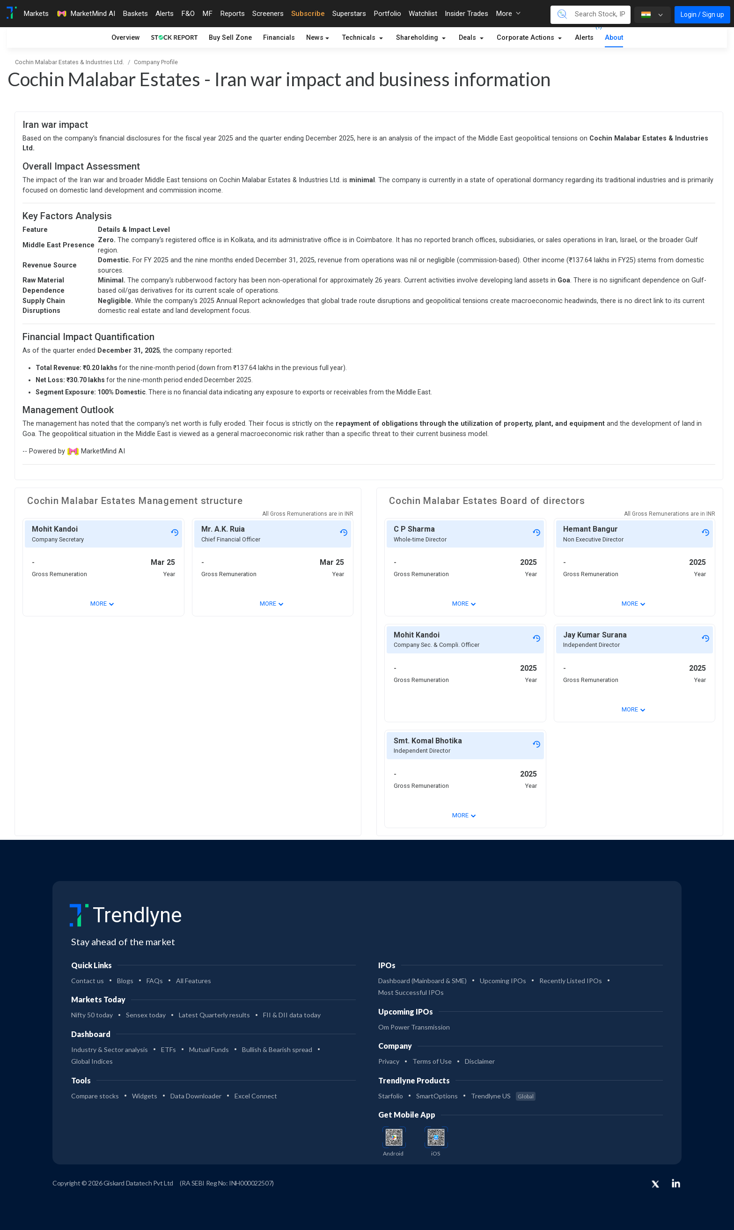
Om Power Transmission (414, 1027)
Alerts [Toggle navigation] (164, 13)
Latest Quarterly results (214, 1015)
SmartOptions (437, 1096)
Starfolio (390, 1096)
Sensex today (146, 1015)
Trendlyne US (503, 1096)
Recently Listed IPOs (570, 981)
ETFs (168, 1049)
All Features (193, 981)
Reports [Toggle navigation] (232, 13)
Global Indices (92, 1061)
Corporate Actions (526, 38)
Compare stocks (95, 1096)
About (614, 38)
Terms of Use (432, 1061)
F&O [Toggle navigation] (188, 13)
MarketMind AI (85, 13)
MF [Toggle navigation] (207, 13)
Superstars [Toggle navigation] (349, 13)
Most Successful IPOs (411, 992)
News (314, 38)
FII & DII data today (292, 1015)
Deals (468, 38)
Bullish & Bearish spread (277, 1049)
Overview (125, 38)
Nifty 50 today (92, 1015)
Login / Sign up (702, 14)
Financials (279, 38)
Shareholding (418, 38)
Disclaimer (480, 1061)
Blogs (125, 981)
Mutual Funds (209, 1049)
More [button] (508, 13)
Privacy (388, 1061)
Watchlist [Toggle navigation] (423, 13)
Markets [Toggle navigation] (36, 13)
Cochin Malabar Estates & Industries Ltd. (69, 62)
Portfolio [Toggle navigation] (387, 13)
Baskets (135, 13)
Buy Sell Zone (230, 38)
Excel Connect (256, 1096)
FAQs (155, 981)
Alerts (584, 36)
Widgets (144, 1096)
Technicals (359, 38)
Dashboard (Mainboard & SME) (422, 981)
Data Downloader (195, 1096)
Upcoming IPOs (503, 981)
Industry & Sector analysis (109, 1049)
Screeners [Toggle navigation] (268, 13)
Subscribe (308, 13)
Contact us (87, 981)
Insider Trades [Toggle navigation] (466, 13)
